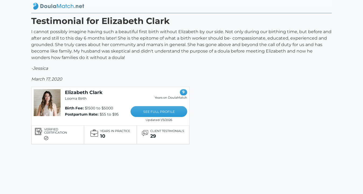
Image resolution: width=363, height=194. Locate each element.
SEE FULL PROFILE (159, 112)
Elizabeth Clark (84, 92)
